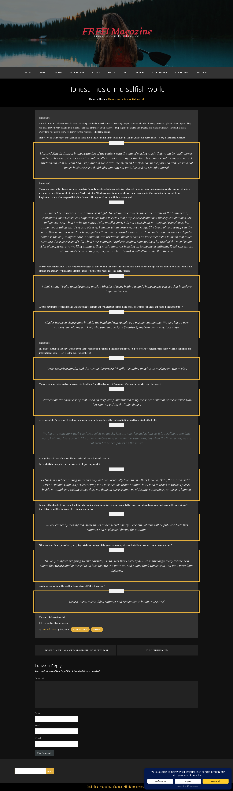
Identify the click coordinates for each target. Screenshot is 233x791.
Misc (43, 73)
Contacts (202, 73)
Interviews (77, 73)
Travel (140, 73)
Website (38, 738)
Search (50, 771)
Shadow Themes (112, 786)
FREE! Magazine (116, 31)
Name (37, 713)
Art (125, 73)
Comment (40, 678)
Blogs (96, 73)
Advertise (181, 73)
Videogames (159, 73)
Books (112, 73)
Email (37, 725)
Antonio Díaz (50, 629)
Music (28, 73)
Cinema (58, 73)
